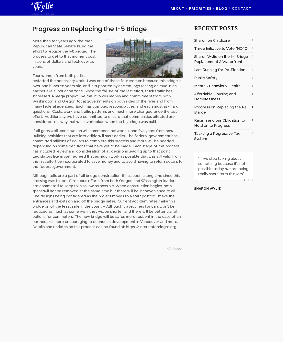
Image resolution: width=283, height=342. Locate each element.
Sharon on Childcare (212, 40)
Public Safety (205, 78)
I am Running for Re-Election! (220, 69)
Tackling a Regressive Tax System (217, 136)
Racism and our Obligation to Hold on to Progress (219, 123)
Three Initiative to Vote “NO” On (222, 48)
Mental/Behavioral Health (217, 86)
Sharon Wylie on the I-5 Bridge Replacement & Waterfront (221, 59)
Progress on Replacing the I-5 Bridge (220, 109)
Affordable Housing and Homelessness (215, 96)
